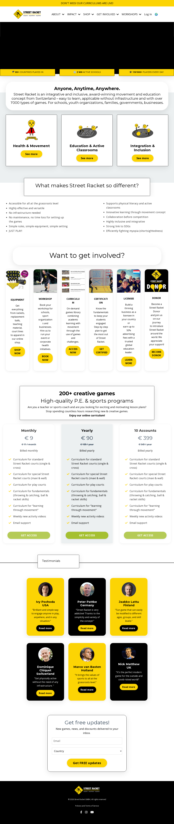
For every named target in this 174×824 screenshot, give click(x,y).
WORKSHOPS (131, 14)
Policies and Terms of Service (87, 806)
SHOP (88, 14)
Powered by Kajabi (87, 816)
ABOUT (58, 14)
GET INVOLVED (108, 14)
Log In (148, 14)
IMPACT (73, 14)
